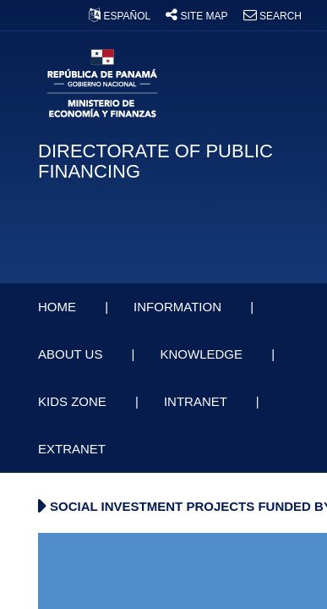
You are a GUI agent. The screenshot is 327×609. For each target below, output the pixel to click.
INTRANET (197, 401)
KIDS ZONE (74, 401)
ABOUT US (72, 354)
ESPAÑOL (121, 16)
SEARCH (272, 16)
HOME (58, 306)
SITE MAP (198, 16)
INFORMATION (179, 306)
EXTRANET (73, 449)
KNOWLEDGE (203, 354)
